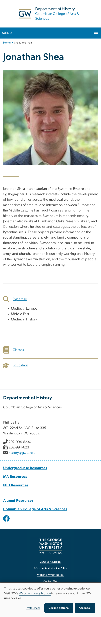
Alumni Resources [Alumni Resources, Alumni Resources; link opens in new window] (18, 500)
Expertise (15, 299)
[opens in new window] (6, 521)
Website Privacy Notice (35, 593)
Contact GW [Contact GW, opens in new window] (50, 581)
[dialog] (50, 599)
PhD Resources (15, 485)
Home (7, 42)
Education (15, 365)
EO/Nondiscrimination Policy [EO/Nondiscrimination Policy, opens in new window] (50, 568)
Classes (13, 350)
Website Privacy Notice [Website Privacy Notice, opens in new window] (50, 575)
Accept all (85, 608)
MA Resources (15, 477)
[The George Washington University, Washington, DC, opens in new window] (50, 545)
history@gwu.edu (22, 453)
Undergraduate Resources (25, 468)
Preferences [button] (33, 608)
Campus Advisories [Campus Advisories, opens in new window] (50, 562)
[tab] (50, 299)
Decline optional (58, 608)
